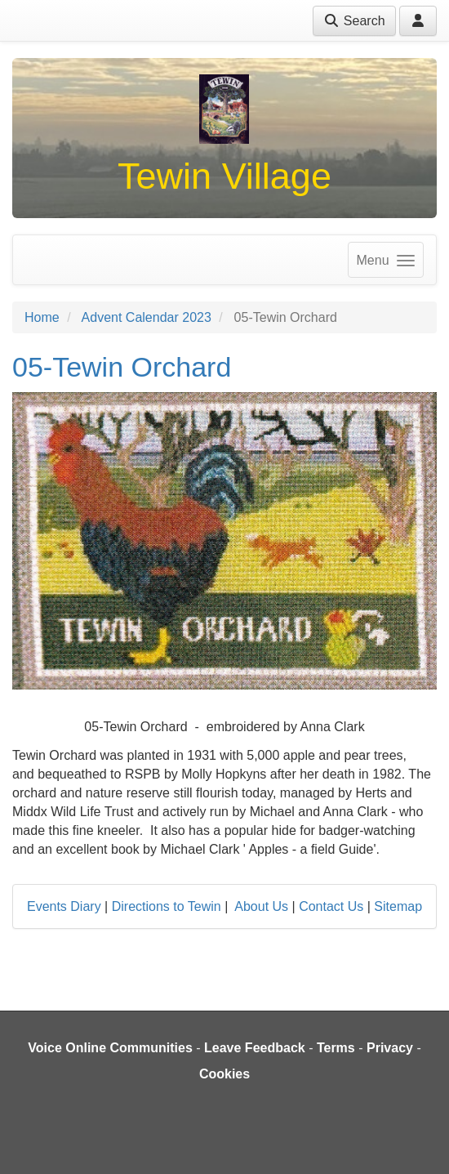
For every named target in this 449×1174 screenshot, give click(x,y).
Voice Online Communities (110, 1048)
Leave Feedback (254, 1048)
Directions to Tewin (166, 906)
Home (42, 317)
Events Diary (64, 906)
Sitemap (398, 906)
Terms (336, 1048)
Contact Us (331, 906)
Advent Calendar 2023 (146, 317)
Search (354, 21)
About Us (261, 906)
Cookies (224, 1074)
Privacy (390, 1048)
